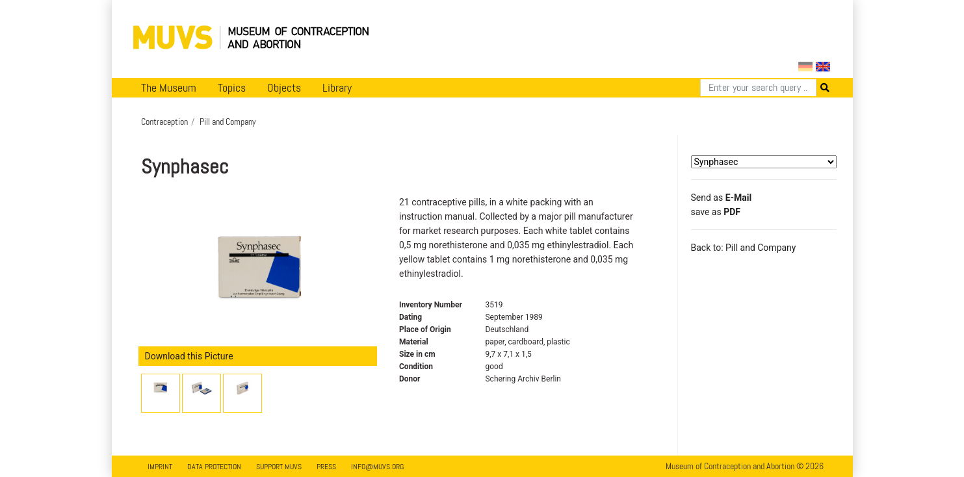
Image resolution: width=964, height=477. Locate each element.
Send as (721, 197)
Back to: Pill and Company (743, 247)
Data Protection (214, 466)
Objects (284, 88)
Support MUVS (279, 466)
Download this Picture (189, 356)
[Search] (758, 87)
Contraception (164, 121)
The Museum (168, 88)
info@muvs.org (377, 466)
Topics (232, 88)
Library (337, 88)
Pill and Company (228, 121)
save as (715, 212)
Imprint (160, 466)
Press (326, 466)
